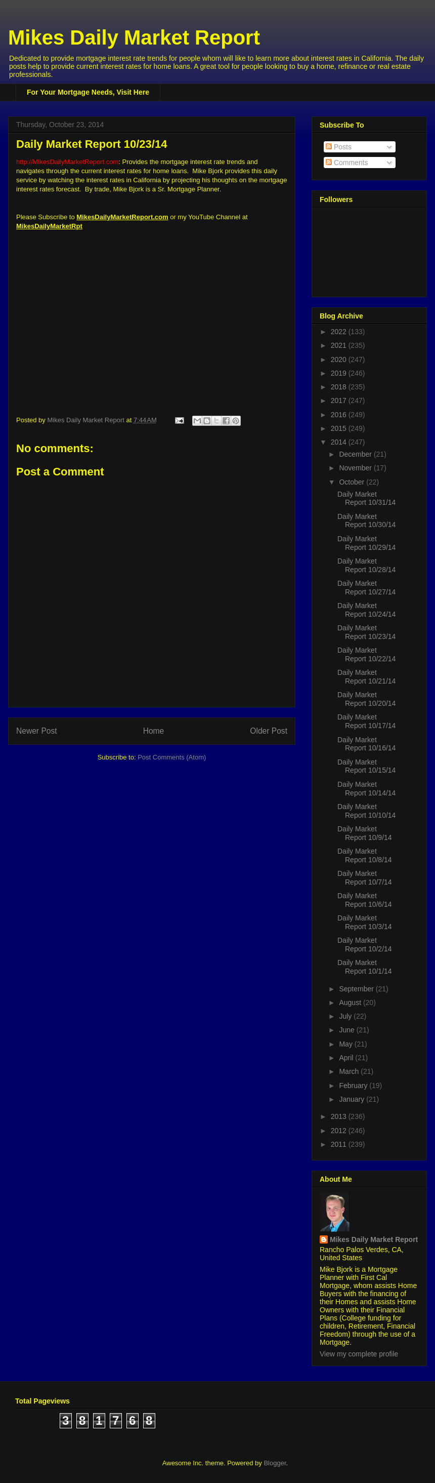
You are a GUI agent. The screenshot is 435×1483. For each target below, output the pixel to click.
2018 (340, 387)
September (357, 989)
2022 (340, 332)
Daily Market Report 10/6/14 (364, 900)
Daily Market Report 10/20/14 (366, 699)
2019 (340, 373)
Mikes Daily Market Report (134, 37)
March (350, 1071)
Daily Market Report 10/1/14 (364, 966)
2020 (340, 359)
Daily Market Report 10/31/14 (366, 498)
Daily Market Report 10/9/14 (364, 833)
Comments (347, 162)
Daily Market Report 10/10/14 (366, 811)
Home (153, 731)
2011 (340, 1144)
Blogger (275, 1463)
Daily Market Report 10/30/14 (366, 520)
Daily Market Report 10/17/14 (366, 721)
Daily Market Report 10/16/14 (366, 744)
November (356, 468)
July (346, 1016)
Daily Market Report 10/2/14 (364, 944)
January (352, 1099)
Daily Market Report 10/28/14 (366, 565)
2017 (340, 400)
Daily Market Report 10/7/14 (364, 877)
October (352, 482)
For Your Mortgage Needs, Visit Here (88, 92)
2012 (340, 1131)
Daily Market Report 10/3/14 (364, 922)
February (354, 1085)
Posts (339, 147)
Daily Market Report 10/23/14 (366, 632)
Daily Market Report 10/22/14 (366, 654)
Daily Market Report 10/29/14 (366, 543)
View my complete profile (359, 1354)
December (356, 454)
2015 (340, 428)
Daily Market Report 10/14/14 (366, 788)
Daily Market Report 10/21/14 (366, 676)
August (351, 1002)
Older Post (268, 731)
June (347, 1030)
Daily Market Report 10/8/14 (364, 855)
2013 (340, 1116)
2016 (340, 415)
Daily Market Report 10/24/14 (366, 610)
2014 (340, 442)
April (347, 1058)
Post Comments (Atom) (172, 757)
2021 (340, 345)
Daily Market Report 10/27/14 (366, 587)
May (346, 1044)
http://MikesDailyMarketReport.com (67, 162)
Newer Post (36, 731)
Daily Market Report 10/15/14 (366, 766)
